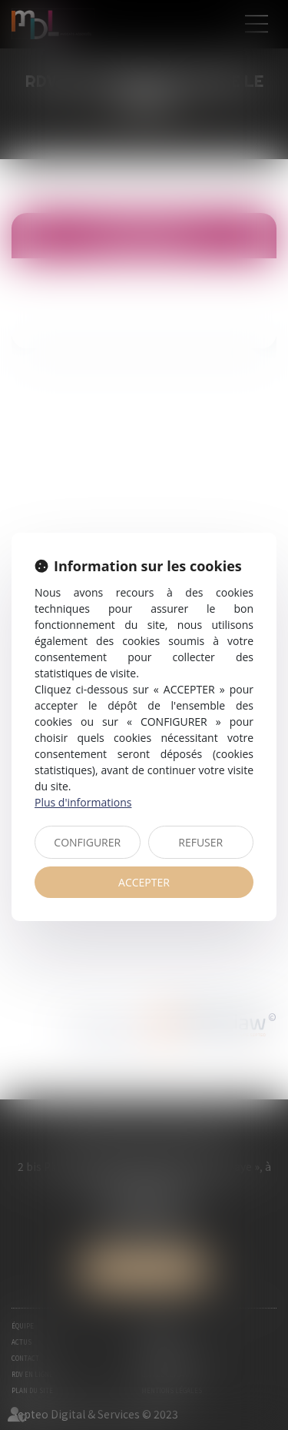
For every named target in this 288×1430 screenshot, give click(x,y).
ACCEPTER (144, 882)
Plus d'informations (83, 802)
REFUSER (200, 842)
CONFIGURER (87, 842)
